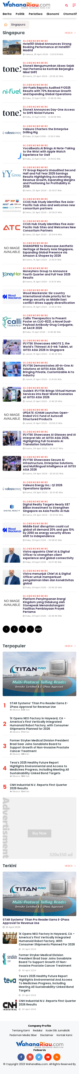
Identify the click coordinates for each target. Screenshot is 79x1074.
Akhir (38, 629)
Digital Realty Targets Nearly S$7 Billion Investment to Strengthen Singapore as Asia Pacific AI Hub (46, 508)
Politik (20, 14)
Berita (7, 14)
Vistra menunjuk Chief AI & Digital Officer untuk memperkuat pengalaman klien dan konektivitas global (48, 578)
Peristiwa (35, 14)
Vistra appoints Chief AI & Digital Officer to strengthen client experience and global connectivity (48, 555)
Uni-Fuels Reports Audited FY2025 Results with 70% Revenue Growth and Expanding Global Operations (47, 91)
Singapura (18, 24)
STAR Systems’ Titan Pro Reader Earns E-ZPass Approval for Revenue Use (39, 705)
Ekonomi (53, 14)
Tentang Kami (21, 1030)
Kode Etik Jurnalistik (58, 1030)
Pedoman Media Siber (23, 1035)
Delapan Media (39, 1069)
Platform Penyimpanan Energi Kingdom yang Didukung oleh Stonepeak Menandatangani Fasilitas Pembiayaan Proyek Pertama (44, 605)
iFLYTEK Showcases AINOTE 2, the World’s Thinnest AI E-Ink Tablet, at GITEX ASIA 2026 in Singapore (48, 347)
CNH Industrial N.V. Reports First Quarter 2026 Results (38, 786)
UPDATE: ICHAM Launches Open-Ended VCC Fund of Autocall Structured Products (46, 416)
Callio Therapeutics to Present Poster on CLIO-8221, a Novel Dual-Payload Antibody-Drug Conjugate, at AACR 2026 (48, 323)
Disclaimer (46, 1035)
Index (70, 32)
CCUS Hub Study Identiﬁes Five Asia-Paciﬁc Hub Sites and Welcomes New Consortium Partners (49, 227)
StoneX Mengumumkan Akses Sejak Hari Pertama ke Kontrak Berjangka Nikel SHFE (48, 69)
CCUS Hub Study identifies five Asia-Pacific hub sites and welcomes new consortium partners (49, 205)
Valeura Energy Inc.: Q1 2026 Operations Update (42, 486)
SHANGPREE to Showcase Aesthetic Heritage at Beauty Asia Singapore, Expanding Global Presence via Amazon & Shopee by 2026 (48, 251)
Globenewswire (35, 41)
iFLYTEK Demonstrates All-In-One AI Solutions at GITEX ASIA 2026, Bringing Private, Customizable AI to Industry (48, 370)
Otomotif (70, 14)
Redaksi (37, 1030)
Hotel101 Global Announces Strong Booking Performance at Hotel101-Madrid (47, 47)
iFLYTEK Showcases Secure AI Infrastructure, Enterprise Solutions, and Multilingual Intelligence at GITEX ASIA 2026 (49, 464)
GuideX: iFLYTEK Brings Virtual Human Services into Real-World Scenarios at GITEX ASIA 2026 (49, 394)
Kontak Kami (64, 1035)
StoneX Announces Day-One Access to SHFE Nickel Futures (49, 111)
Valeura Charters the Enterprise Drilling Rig (45, 130)
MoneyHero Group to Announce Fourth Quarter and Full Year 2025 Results (46, 274)
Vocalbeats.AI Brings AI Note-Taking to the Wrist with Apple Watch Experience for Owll (49, 151)
